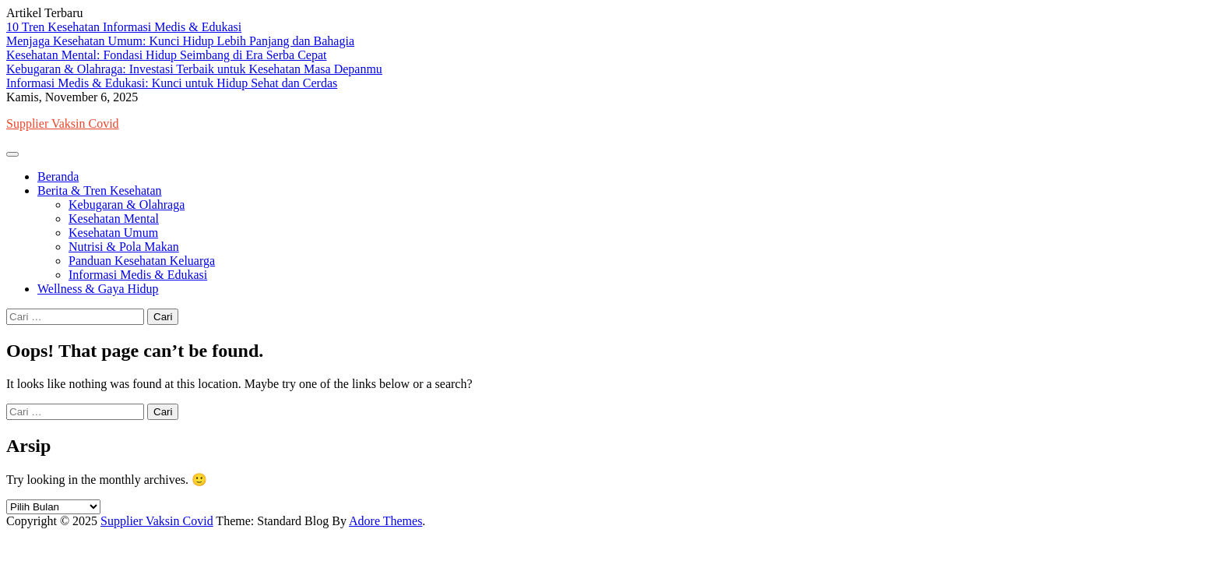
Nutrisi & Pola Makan (124, 246)
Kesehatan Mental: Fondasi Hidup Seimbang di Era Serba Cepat (166, 55)
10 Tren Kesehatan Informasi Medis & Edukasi (123, 27)
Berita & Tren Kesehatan (99, 190)
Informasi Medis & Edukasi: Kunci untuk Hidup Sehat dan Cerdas (171, 83)
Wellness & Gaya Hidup (98, 288)
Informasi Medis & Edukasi (138, 274)
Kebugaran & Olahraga (127, 204)
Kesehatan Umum (113, 232)
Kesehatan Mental (114, 218)
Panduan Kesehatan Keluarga (142, 260)
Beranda (58, 176)
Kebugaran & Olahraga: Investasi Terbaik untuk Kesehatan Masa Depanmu (194, 69)
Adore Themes (385, 520)
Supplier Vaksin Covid (62, 123)
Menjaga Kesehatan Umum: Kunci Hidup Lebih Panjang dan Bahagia (180, 41)
